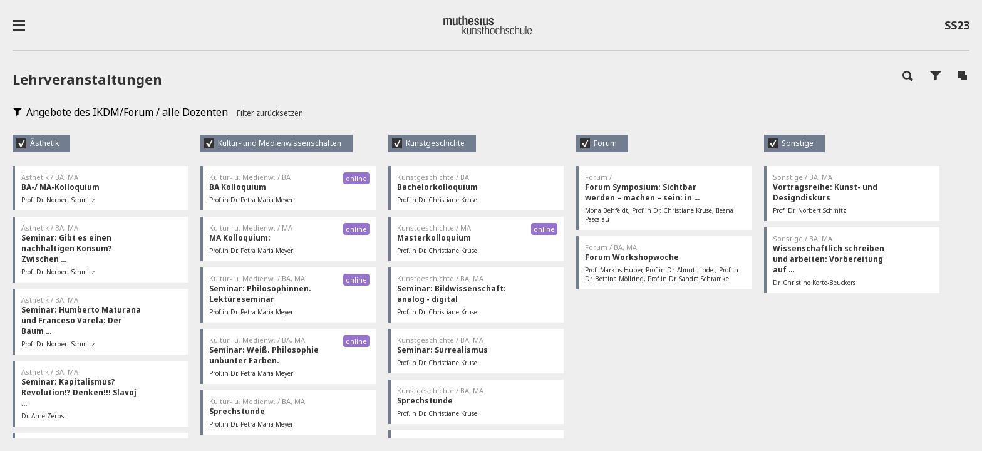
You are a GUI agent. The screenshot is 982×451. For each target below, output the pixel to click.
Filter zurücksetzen (270, 113)
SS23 (957, 28)
